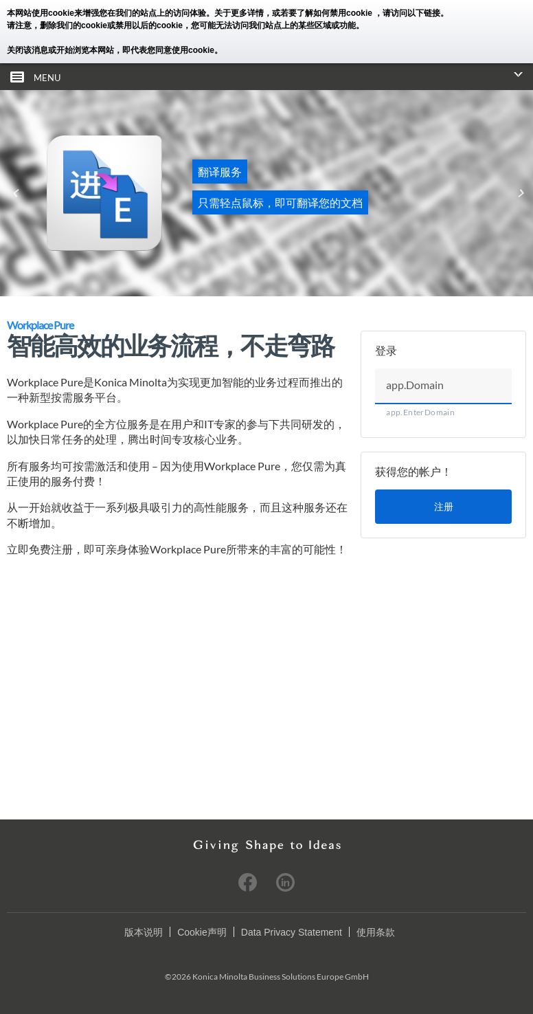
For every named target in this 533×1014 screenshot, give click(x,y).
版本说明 (143, 931)
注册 (443, 506)
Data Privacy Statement (291, 931)
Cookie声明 (202, 931)
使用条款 (375, 931)
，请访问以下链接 (407, 13)
